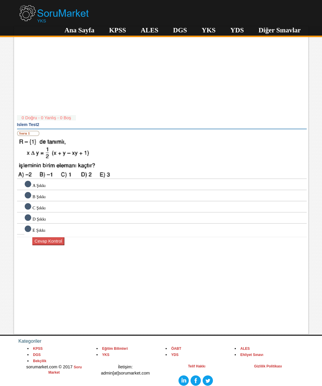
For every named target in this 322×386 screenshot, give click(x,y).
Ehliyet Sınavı (251, 355)
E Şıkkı (39, 230)
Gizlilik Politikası (268, 366)
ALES (149, 30)
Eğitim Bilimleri (115, 349)
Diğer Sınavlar (279, 30)
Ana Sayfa (79, 30)
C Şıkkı (39, 208)
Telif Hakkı (196, 366)
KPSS (117, 30)
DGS (180, 30)
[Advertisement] (162, 73)
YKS (209, 30)
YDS (237, 30)
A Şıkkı (39, 185)
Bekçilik (39, 361)
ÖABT (176, 349)
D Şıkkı (39, 219)
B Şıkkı (39, 196)
